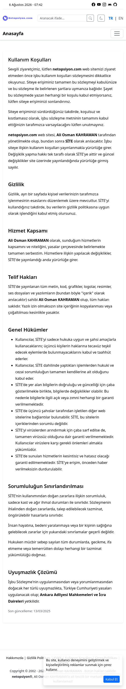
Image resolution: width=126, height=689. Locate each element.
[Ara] (90, 18)
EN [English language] (121, 18)
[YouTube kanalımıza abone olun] (99, 4)
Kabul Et (111, 679)
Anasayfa (13, 33)
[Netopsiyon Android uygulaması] (110, 4)
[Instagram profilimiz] (104, 4)
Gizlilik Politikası (38, 658)
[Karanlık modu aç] (101, 18)
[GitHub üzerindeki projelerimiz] (115, 4)
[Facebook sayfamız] (93, 4)
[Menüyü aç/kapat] (117, 33)
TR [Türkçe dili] (110, 18)
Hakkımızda (14, 658)
